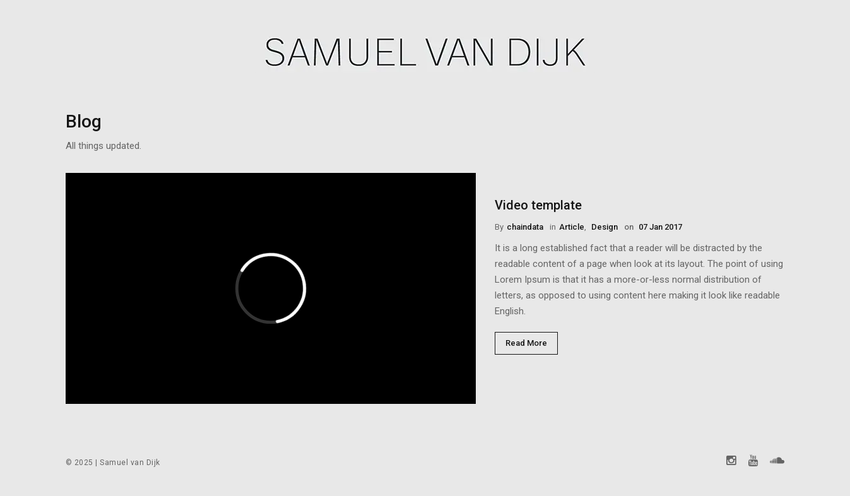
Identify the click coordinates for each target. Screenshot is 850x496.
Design (604, 227)
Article (571, 227)
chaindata (525, 227)
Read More (526, 343)
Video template (538, 205)
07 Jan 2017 (659, 227)
